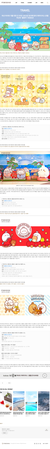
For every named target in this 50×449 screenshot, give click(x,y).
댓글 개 (1, 423)
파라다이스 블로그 (6, 429)
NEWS (42, 2)
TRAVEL (22, 2)
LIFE (36, 2)
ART (16, 2)
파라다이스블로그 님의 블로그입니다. (8, 430)
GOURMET (30, 2)
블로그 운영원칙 (45, 443)
